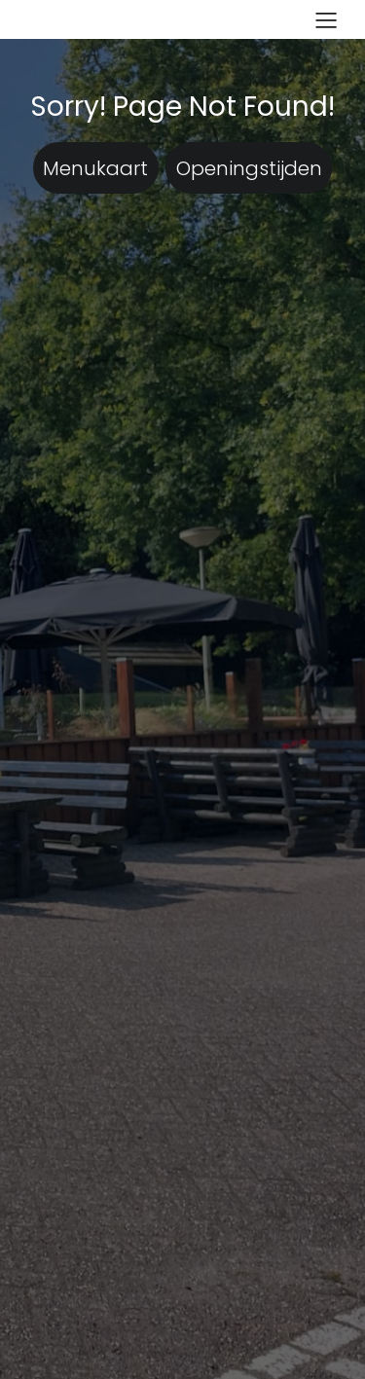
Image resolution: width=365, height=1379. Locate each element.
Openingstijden (249, 168)
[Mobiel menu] (326, 19)
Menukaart (95, 168)
